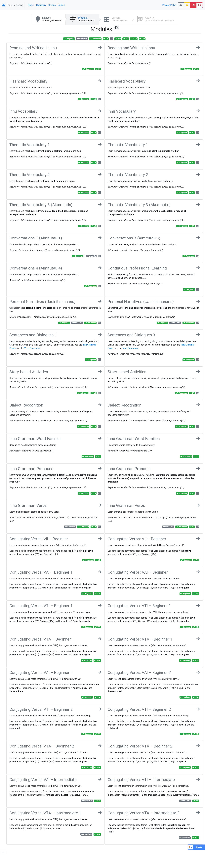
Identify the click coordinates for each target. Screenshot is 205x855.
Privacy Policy (169, 5)
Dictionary (41, 5)
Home (31, 5)
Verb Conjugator (32, 348)
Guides (61, 5)
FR (199, 5)
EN (193, 5)
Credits (52, 5)
